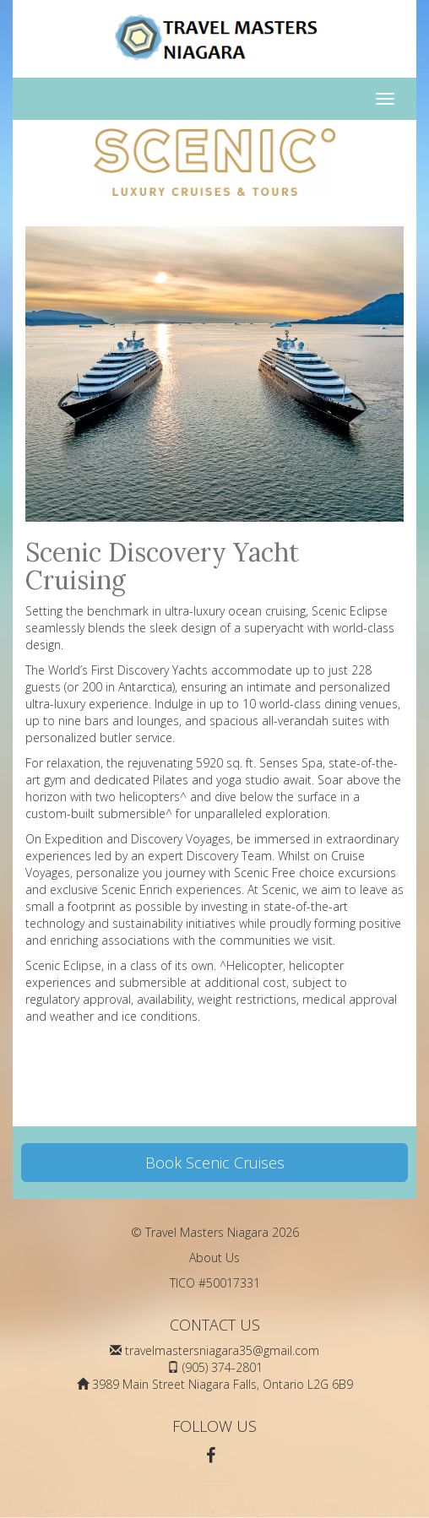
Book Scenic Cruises (215, 1162)
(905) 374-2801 (222, 1367)
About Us (214, 1258)
